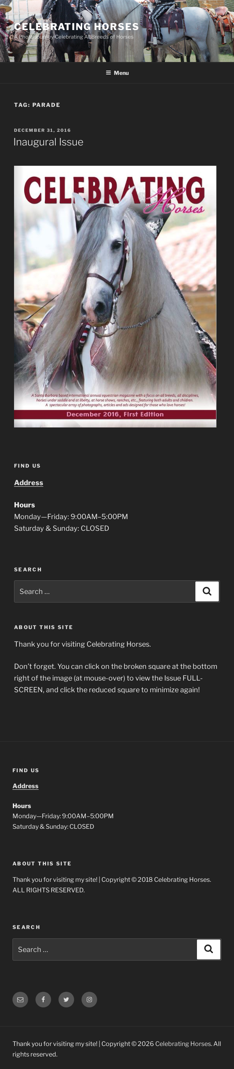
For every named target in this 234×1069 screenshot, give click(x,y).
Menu (117, 72)
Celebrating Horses (77, 26)
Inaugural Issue (48, 142)
